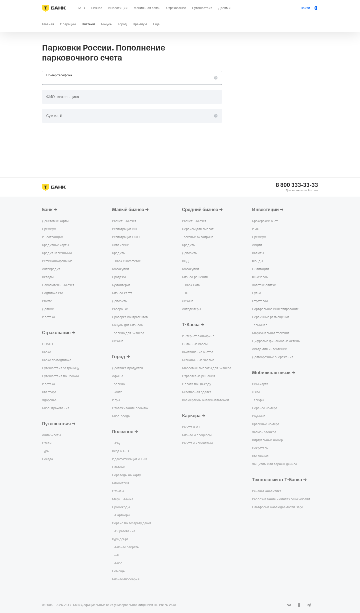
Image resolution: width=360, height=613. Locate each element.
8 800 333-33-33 (297, 185)
